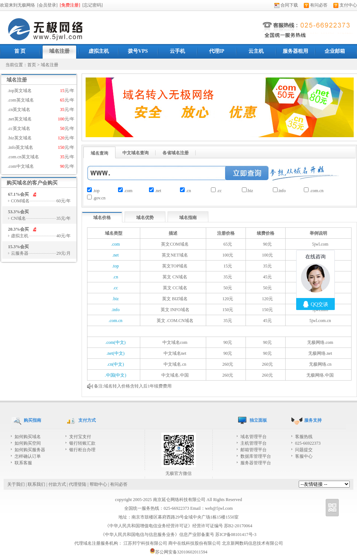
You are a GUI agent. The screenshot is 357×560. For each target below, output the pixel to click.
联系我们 (36, 484)
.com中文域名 (41, 166)
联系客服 (23, 462)
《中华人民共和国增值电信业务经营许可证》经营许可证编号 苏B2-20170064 (178, 525)
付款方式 (57, 484)
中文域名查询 (135, 152)
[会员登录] (47, 5)
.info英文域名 (41, 147)
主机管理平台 (253, 443)
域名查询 (99, 153)
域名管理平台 (253, 436)
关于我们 (16, 484)
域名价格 (102, 217)
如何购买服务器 (30, 449)
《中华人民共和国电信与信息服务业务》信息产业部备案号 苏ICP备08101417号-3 (178, 534)
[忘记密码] (92, 5)
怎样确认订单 (28, 456)
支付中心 (345, 5)
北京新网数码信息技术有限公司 (252, 543)
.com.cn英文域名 (41, 157)
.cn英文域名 (41, 109)
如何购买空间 (28, 443)
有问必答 (315, 5)
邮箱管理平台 (253, 449)
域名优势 (145, 217)
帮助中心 (98, 484)
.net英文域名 (41, 119)
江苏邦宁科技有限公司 (145, 543)
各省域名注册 (175, 152)
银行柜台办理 (82, 449)
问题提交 (304, 449)
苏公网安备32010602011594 (179, 552)
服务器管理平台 (255, 462)
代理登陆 (77, 484)
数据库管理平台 (255, 456)
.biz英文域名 (41, 138)
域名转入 (112, 386)
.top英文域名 (41, 90)
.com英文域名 (41, 100)
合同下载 (286, 5)
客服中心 (304, 456)
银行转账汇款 (82, 443)
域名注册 (49, 64)
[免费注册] (70, 5)
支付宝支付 (80, 436)
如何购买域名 (28, 436)
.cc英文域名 (41, 128)
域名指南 (188, 217)
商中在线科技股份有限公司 (194, 543)
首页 (31, 64)
